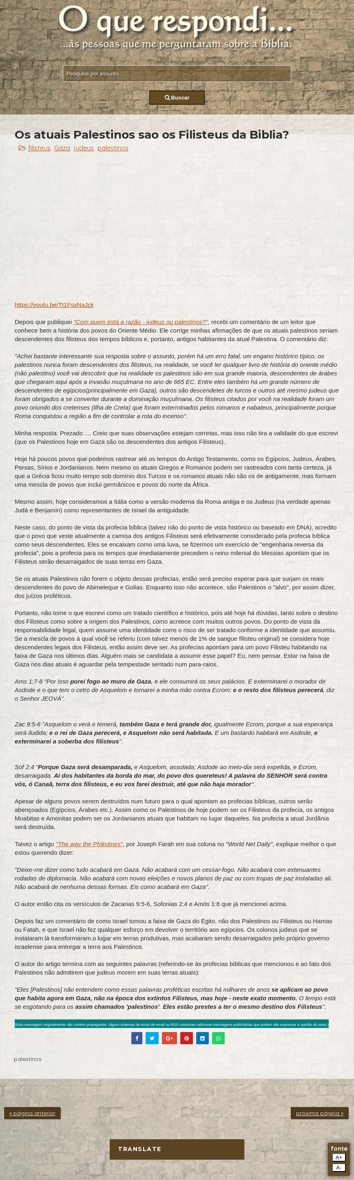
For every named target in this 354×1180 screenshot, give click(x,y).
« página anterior (32, 1113)
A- (338, 1168)
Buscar (177, 98)
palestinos (112, 148)
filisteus (39, 148)
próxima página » (319, 1113)
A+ (339, 1157)
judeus (84, 148)
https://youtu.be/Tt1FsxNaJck (54, 304)
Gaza (62, 148)
